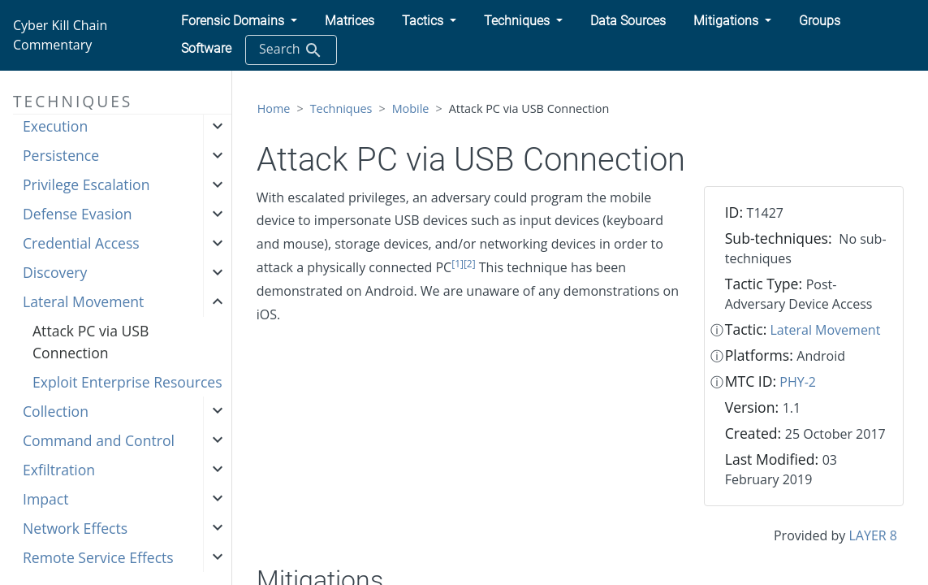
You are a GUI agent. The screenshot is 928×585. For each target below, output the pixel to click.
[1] (457, 264)
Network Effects (75, 528)
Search (291, 50)
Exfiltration (59, 469)
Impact (45, 499)
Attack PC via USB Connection (90, 341)
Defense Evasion (77, 213)
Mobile (410, 108)
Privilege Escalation (86, 184)
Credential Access (81, 243)
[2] (470, 264)
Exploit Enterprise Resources (127, 382)
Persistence (61, 155)
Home (274, 108)
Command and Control (99, 440)
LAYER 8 (872, 535)
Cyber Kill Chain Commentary (60, 35)
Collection (55, 411)
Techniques (341, 108)
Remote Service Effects (98, 557)
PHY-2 (797, 382)
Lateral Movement (83, 301)
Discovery (55, 272)
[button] (239, 21)
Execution (55, 126)
